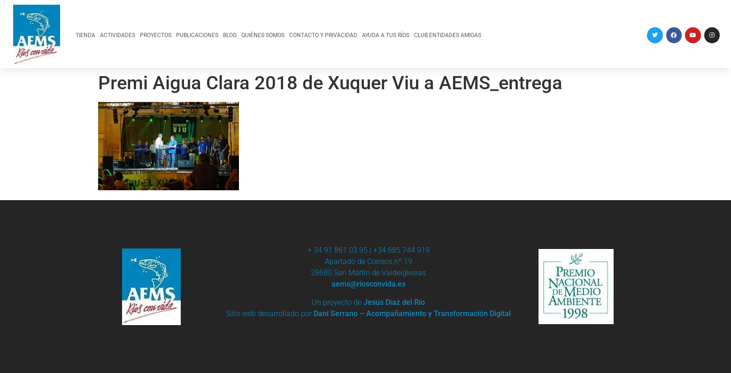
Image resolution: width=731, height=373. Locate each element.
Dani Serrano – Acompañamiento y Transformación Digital (412, 313)
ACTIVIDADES (117, 35)
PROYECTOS (155, 35)
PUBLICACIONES (197, 35)
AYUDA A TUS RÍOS (385, 35)
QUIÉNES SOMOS (263, 35)
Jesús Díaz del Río (394, 302)
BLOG (230, 35)
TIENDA (85, 35)
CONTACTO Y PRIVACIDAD (323, 35)
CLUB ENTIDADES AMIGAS (447, 35)
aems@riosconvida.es (368, 284)
